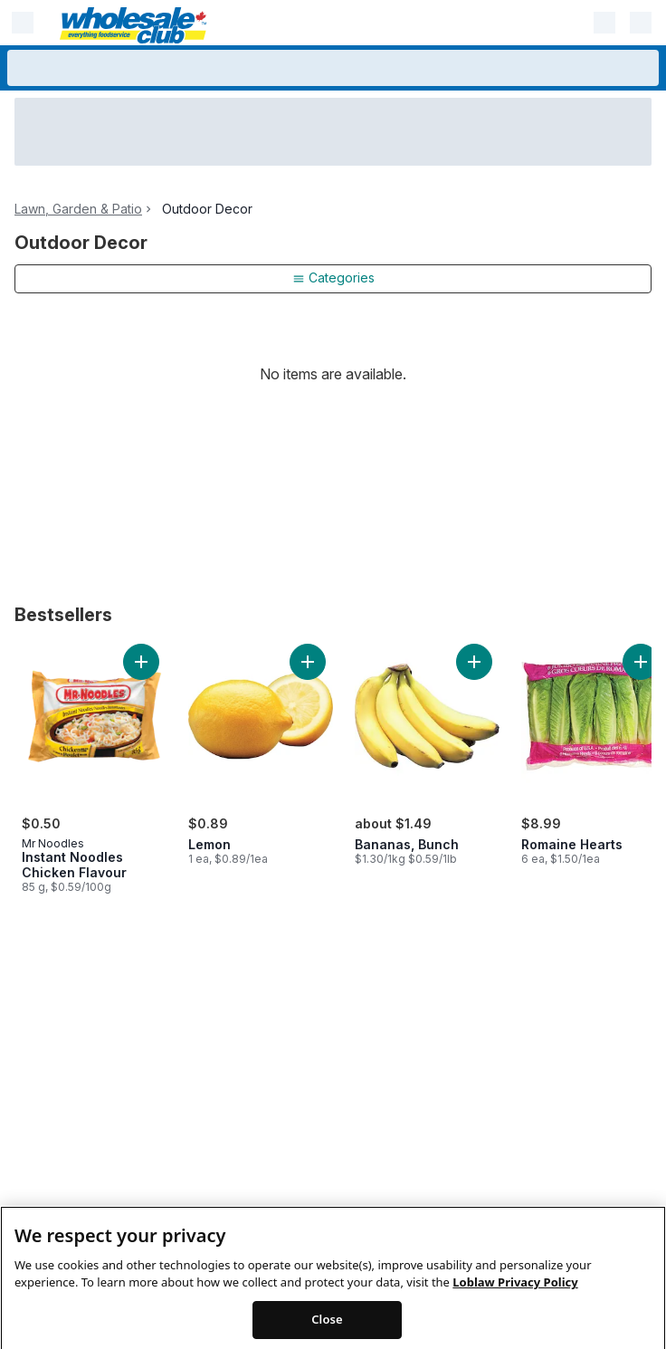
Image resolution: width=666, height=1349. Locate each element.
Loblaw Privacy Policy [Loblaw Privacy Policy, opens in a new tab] (514, 1304)
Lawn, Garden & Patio (78, 209)
